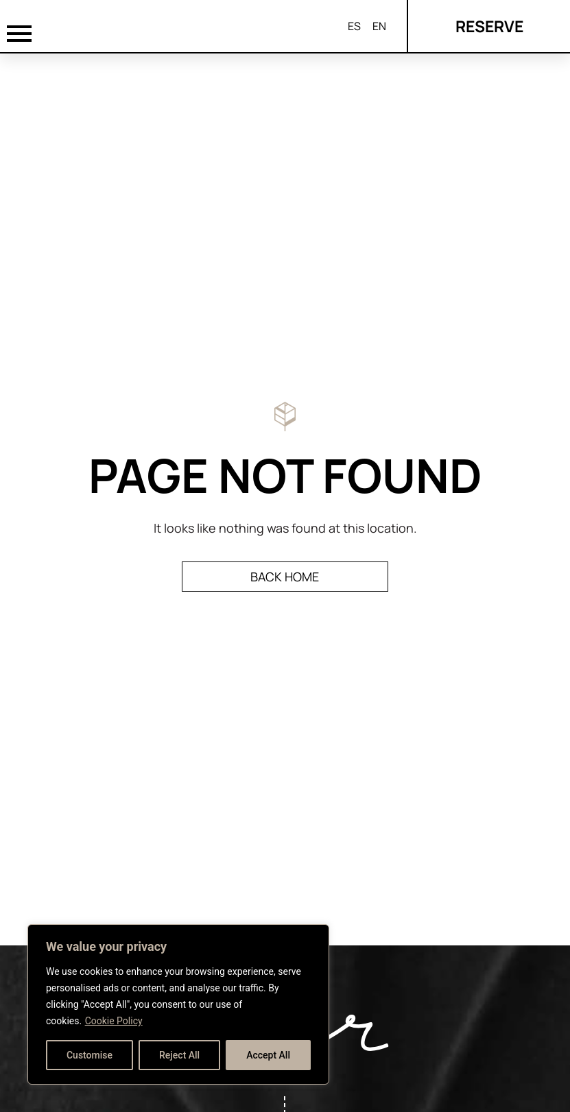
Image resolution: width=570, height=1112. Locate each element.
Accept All (268, 1055)
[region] (178, 1004)
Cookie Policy (114, 1020)
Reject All (179, 1055)
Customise (89, 1055)
